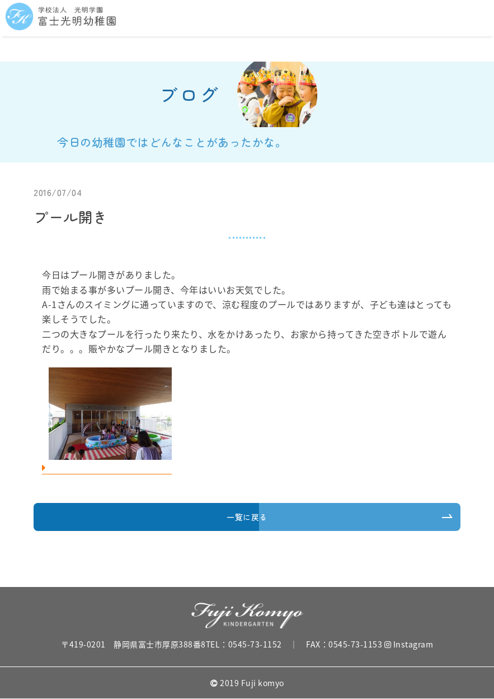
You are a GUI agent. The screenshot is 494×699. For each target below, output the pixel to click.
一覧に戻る (247, 517)
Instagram (409, 644)
